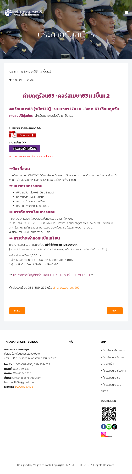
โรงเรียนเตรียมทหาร (114, 350)
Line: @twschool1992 (66, 287)
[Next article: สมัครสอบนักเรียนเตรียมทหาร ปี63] (115, 310)
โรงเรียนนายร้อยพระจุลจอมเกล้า (113, 360)
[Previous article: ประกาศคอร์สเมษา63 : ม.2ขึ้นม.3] (17, 310)
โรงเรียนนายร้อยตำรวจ (111, 388)
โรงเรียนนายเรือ (111, 378)
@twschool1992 (24, 386)
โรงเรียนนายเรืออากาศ (115, 371)
